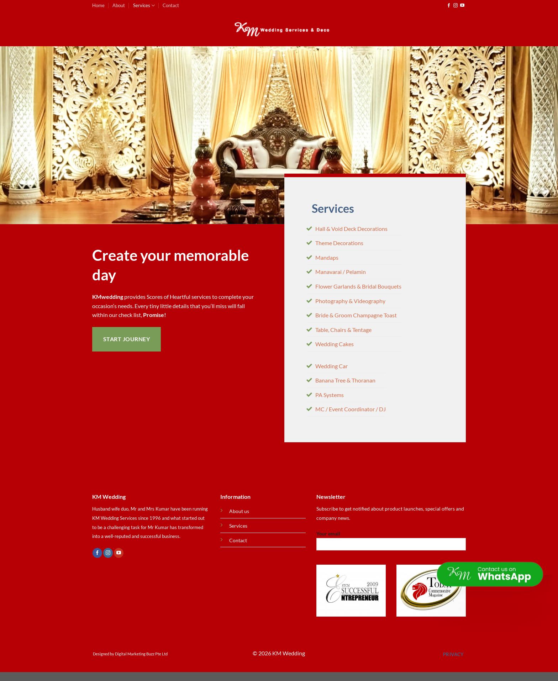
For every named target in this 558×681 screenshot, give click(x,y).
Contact (171, 5)
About (118, 5)
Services (144, 5)
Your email (391, 542)
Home (98, 5)
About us (239, 511)
